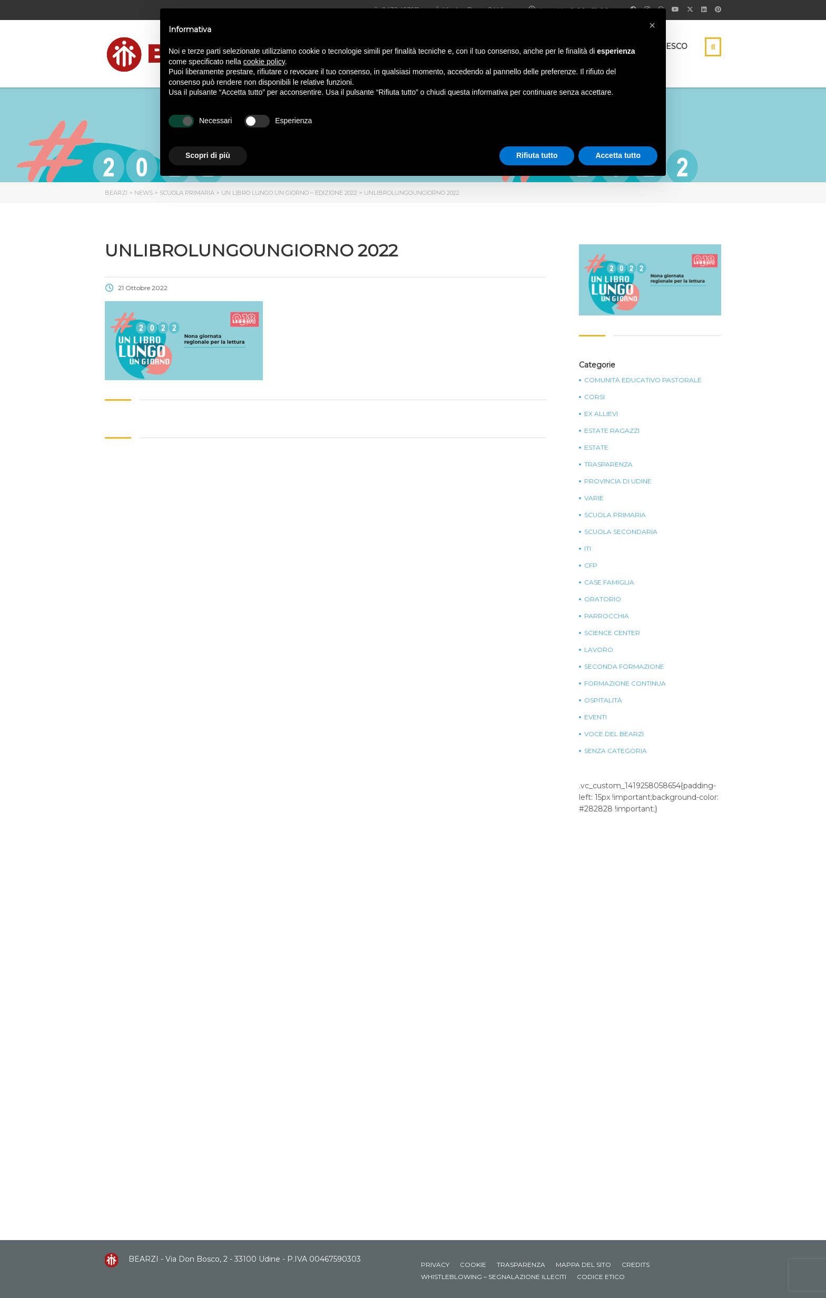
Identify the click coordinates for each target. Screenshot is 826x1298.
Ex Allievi (601, 414)
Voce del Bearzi (614, 734)
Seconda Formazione (624, 666)
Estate (596, 447)
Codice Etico (601, 1277)
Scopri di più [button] (207, 155)
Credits (636, 1265)
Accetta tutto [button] (618, 155)
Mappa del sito (583, 1265)
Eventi (595, 717)
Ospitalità (603, 700)
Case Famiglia (609, 582)
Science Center (612, 633)
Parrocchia (606, 616)
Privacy (435, 1265)
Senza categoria (615, 751)
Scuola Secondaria (620, 532)
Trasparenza (608, 464)
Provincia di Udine (618, 481)
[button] (652, 25)
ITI (587, 549)
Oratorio (602, 599)
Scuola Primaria (615, 515)
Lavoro (598, 650)
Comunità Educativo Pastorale (643, 380)
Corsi (594, 397)
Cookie (473, 1265)
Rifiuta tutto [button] (537, 155)
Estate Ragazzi (612, 431)
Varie (594, 498)
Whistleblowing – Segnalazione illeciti (493, 1277)
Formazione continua (625, 683)
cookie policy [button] (264, 61)
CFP (590, 565)
